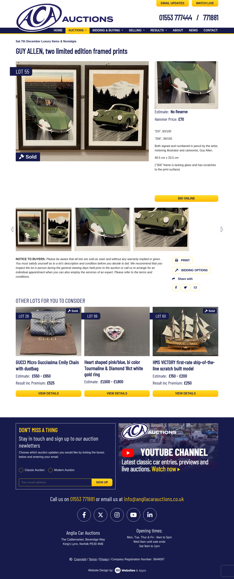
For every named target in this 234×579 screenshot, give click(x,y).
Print (182, 260)
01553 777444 (175, 17)
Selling (135, 30)
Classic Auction (35, 470)
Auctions (79, 30)
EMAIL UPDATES (172, 3)
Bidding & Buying (107, 30)
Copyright (77, 559)
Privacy (104, 559)
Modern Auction (64, 470)
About (178, 30)
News (193, 30)
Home (58, 30)
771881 (210, 17)
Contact (211, 30)
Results (157, 30)
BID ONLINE (186, 198)
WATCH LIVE (205, 3)
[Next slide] (222, 229)
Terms (93, 559)
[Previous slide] (12, 229)
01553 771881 (82, 498)
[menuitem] (43, 229)
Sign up (102, 482)
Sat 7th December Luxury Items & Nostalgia (46, 41)
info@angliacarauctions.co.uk (154, 498)
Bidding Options (191, 270)
